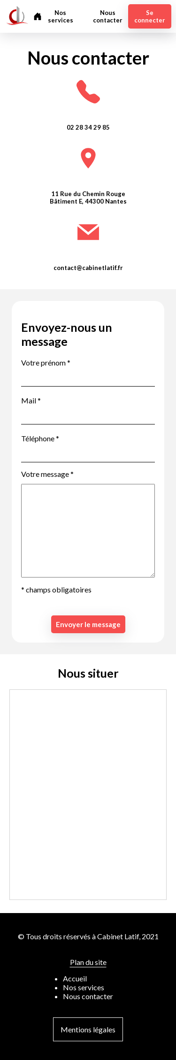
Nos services (60, 16)
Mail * (31, 400)
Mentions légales (88, 1029)
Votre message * (47, 473)
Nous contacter (107, 16)
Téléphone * (40, 438)
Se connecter (149, 16)
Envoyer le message (88, 624)
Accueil (75, 978)
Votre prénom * (45, 362)
